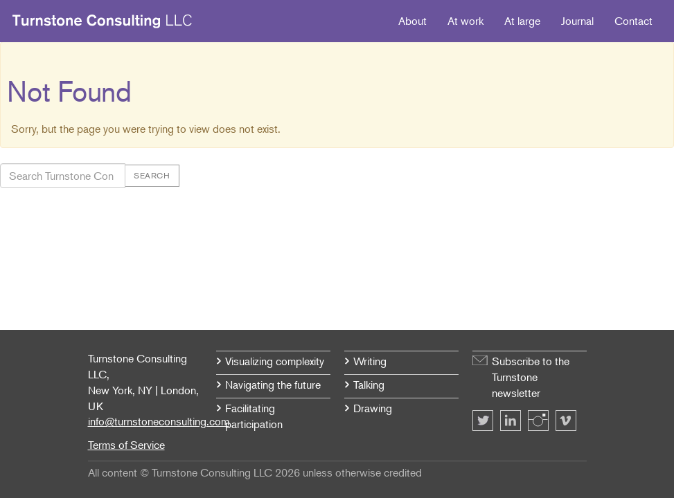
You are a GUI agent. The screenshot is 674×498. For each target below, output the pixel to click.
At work (465, 21)
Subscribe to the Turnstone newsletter (530, 377)
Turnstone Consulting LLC (102, 21)
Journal (577, 21)
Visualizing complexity (274, 361)
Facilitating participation (254, 416)
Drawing (372, 408)
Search (152, 175)
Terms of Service (126, 445)
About (412, 21)
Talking (368, 384)
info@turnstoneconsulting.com (158, 421)
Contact (633, 21)
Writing (370, 361)
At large (522, 21)
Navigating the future (273, 384)
